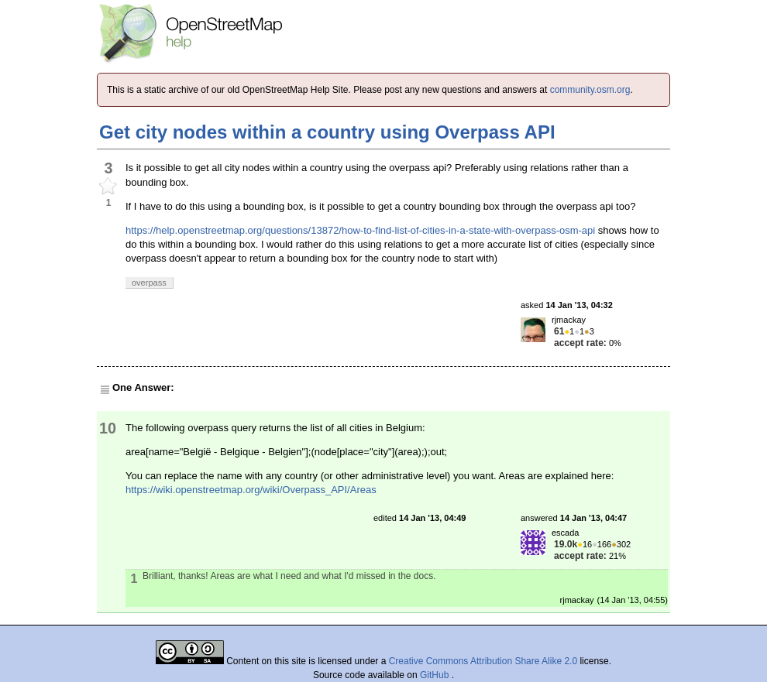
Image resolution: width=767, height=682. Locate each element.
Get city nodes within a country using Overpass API (327, 132)
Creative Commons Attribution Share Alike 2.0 (483, 661)
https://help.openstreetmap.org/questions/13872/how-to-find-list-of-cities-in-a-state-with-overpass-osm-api (360, 230)
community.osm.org (590, 89)
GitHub (436, 675)
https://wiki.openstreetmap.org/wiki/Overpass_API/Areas (251, 489)
